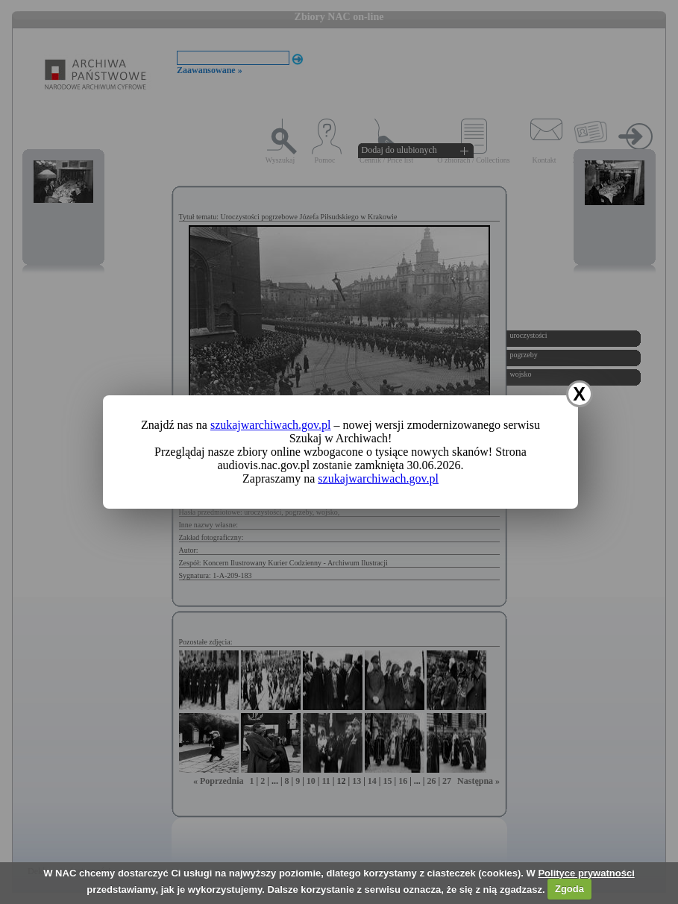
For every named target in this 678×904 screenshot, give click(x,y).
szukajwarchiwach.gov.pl (270, 424)
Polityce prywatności (586, 873)
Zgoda (569, 888)
